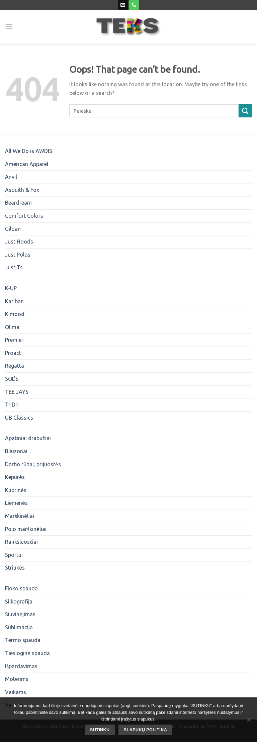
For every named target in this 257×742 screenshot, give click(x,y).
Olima (12, 327)
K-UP (11, 288)
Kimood (14, 314)
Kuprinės (15, 490)
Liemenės (16, 503)
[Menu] (9, 26)
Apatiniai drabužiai (28, 438)
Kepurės (15, 477)
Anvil (11, 177)
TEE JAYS (16, 392)
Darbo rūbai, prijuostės (33, 464)
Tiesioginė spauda (27, 653)
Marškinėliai (19, 516)
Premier (14, 340)
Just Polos (17, 255)
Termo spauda (22, 640)
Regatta (14, 366)
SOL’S (11, 379)
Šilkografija (18, 601)
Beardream (18, 203)
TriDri (12, 405)
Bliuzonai (16, 451)
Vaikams (15, 692)
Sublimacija (19, 627)
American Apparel (26, 164)
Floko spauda (21, 588)
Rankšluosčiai (21, 542)
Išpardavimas (21, 666)
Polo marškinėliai (26, 529)
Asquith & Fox (22, 190)
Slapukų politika (145, 730)
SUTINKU (100, 730)
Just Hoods (19, 241)
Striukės (15, 568)
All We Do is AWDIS (28, 151)
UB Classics (19, 418)
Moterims (16, 679)
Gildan (13, 229)
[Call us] (134, 5)
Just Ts (14, 267)
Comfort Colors (24, 216)
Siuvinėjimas (20, 614)
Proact (13, 353)
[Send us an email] (123, 5)
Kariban (14, 301)
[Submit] (245, 110)
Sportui (14, 555)
